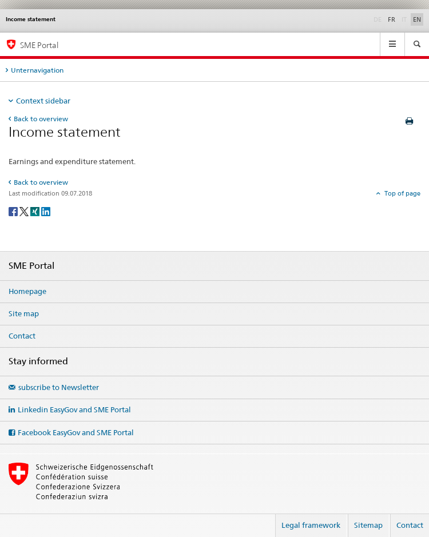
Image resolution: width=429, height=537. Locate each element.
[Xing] (35, 210)
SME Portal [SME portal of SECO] (39, 45)
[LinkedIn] (45, 210)
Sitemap (368, 525)
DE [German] (379, 18)
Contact (22, 335)
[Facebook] (14, 210)
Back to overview (41, 118)
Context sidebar (43, 100)
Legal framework (310, 525)
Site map (24, 313)
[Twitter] (24, 210)
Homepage (27, 291)
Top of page (401, 193)
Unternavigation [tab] (37, 70)
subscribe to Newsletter (58, 387)
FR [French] (391, 19)
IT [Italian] (405, 18)
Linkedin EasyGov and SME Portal (74, 409)
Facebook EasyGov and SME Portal (76, 432)
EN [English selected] (417, 19)
